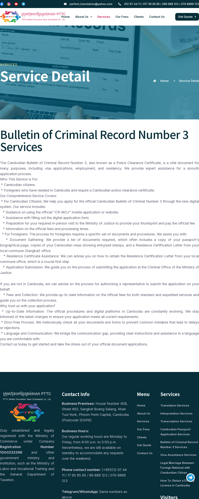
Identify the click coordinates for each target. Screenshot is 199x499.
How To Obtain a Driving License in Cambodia (177, 484)
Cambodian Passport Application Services (175, 432)
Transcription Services (176, 422)
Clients (139, 17)
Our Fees (122, 17)
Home (65, 17)
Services (103, 17)
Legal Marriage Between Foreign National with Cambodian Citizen (178, 469)
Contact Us (157, 17)
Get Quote (144, 446)
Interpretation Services (176, 413)
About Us (83, 17)
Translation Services (175, 405)
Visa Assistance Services (178, 456)
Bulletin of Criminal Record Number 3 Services (179, 445)
